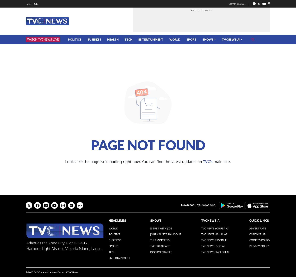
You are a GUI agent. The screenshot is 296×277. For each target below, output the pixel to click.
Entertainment (150, 39)
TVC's (208, 161)
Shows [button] (208, 39)
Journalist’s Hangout (165, 234)
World (174, 39)
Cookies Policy (259, 240)
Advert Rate (32, 4)
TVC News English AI (215, 252)
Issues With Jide (161, 228)
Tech (128, 39)
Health (113, 39)
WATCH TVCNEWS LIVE (43, 39)
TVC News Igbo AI (213, 246)
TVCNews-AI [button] (231, 39)
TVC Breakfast (160, 246)
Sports (113, 246)
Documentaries (161, 252)
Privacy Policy (259, 246)
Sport (192, 39)
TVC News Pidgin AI (214, 240)
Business (94, 39)
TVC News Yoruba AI (214, 228)
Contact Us (257, 234)
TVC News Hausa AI (214, 234)
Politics (74, 39)
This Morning (160, 240)
